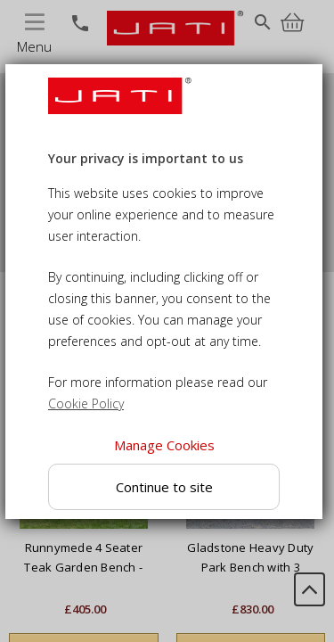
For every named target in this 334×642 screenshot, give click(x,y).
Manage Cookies (163, 445)
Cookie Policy (86, 403)
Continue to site (163, 487)
